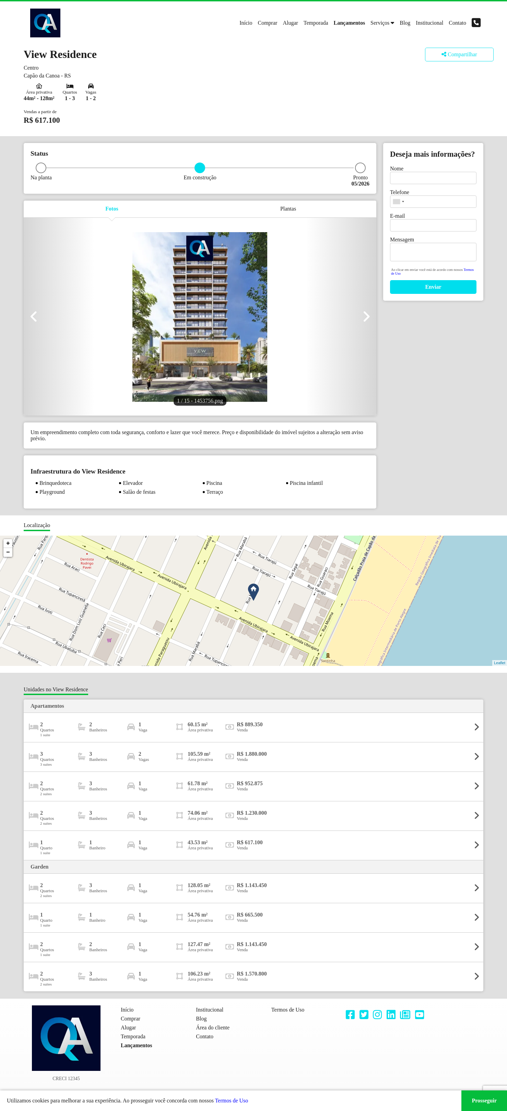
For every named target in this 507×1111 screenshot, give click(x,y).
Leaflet (499, 663)
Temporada (316, 23)
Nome (396, 168)
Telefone (399, 192)
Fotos (111, 209)
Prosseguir (484, 1100)
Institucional (429, 23)
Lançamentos (349, 23)
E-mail (397, 216)
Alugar (290, 23)
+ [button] (8, 543)
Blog (405, 23)
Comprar (268, 23)
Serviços (379, 23)
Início (245, 23)
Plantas (288, 209)
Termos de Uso (231, 1100)
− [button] (8, 552)
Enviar (433, 287)
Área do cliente (212, 1027)
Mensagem (402, 239)
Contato (457, 23)
